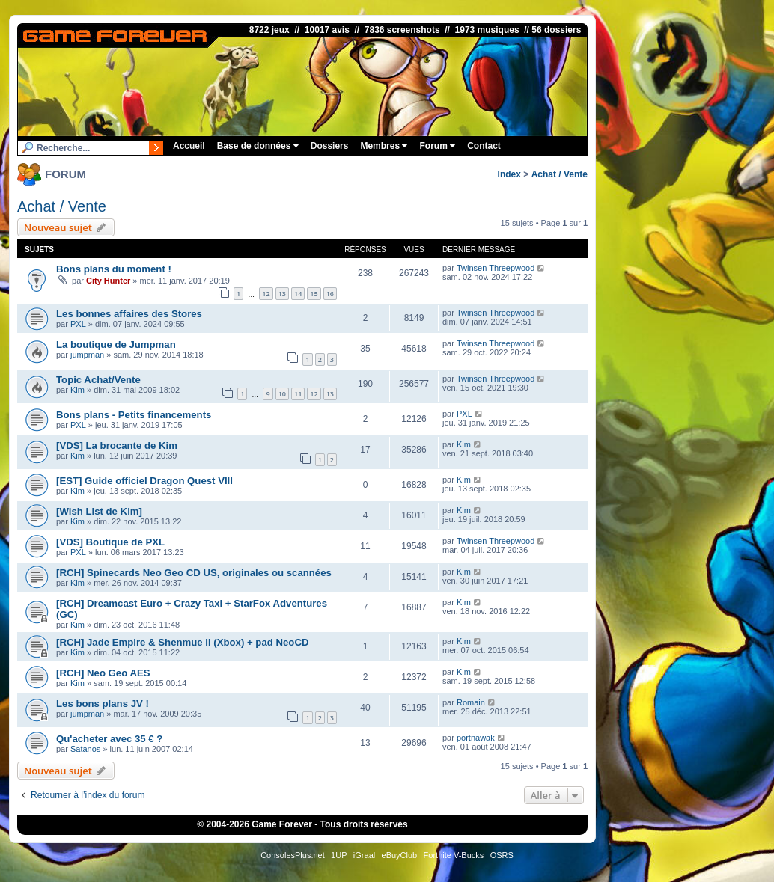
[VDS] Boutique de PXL (110, 542)
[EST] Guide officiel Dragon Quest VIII (144, 480)
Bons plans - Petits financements (133, 414)
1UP (339, 855)
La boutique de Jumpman (116, 344)
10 (282, 394)
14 (298, 293)
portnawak (476, 737)
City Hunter (108, 280)
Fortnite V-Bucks (454, 855)
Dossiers (330, 146)
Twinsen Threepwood (495, 267)
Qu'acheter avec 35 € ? (109, 738)
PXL (78, 323)
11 (298, 394)
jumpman (87, 354)
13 (282, 293)
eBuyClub (400, 855)
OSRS (502, 855)
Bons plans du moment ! (113, 269)
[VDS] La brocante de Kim (116, 445)
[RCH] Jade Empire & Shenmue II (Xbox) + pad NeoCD (182, 642)
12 (265, 293)
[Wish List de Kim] (99, 511)
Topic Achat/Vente (98, 379)
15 (313, 293)
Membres (383, 146)
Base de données (258, 146)
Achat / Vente (559, 174)
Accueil (189, 146)
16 (330, 293)
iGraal (364, 855)
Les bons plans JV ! (102, 703)
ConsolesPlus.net (292, 855)
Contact (484, 146)
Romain (471, 702)
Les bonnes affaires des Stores (129, 313)
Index (509, 174)
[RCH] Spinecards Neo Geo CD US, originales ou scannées (194, 572)
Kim (77, 389)
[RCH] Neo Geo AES (103, 673)
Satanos (85, 748)
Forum (437, 146)
